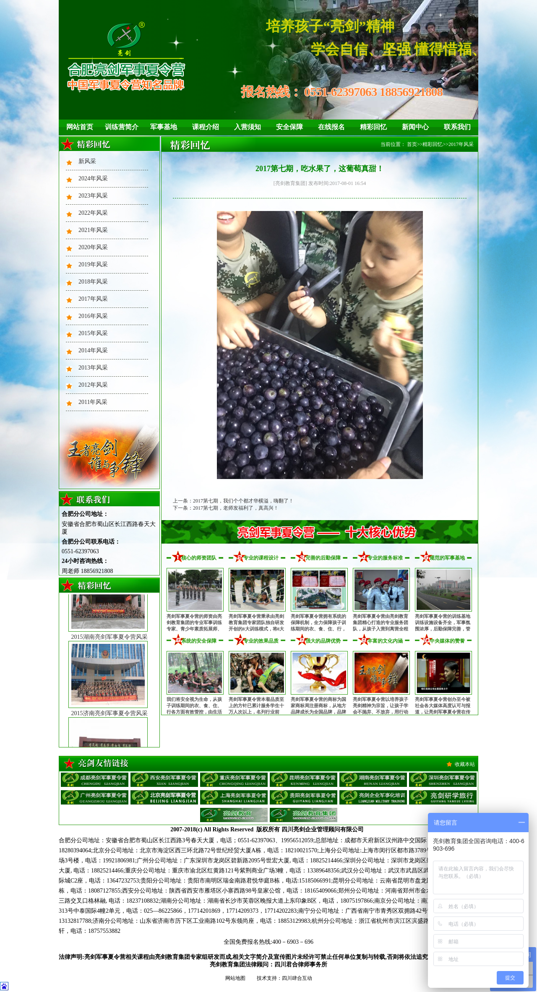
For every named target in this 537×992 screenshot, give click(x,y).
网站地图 (235, 978)
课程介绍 (205, 126)
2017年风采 (93, 299)
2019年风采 (93, 264)
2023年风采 (93, 196)
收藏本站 (465, 764)
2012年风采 (93, 385)
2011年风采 (92, 402)
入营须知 (247, 126)
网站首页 (79, 126)
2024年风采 (93, 178)
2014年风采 (93, 350)
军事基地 (163, 126)
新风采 (87, 161)
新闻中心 (415, 126)
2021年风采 (93, 230)
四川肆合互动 (297, 978)
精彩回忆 (373, 126)
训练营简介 (121, 126)
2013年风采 (93, 368)
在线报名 (331, 126)
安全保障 (289, 126)
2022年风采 (93, 213)
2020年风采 (93, 247)
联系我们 (457, 126)
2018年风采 (93, 282)
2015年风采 (93, 333)
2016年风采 (93, 316)
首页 (412, 144)
